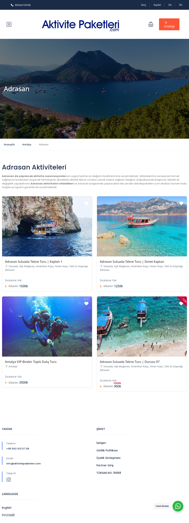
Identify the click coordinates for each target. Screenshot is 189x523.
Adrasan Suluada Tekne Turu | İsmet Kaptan (132, 261)
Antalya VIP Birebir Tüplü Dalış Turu (31, 362)
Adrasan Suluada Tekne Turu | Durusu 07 (130, 362)
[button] (150, 24)
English (6, 508)
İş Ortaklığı (169, 24)
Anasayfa (9, 144)
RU (180, 5)
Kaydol (157, 5)
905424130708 (21, 5)
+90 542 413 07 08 (17, 448)
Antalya (26, 144)
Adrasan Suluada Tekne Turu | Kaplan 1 (33, 261)
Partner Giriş (104, 465)
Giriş (143, 5)
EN (170, 5)
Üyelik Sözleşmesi (108, 458)
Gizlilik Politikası (107, 450)
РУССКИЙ (8, 515)
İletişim (101, 443)
